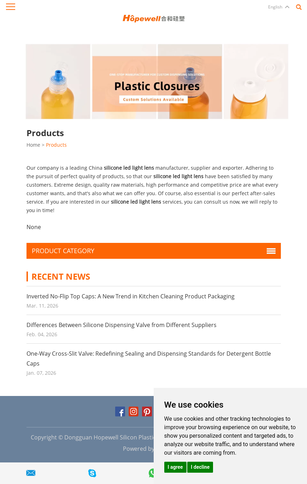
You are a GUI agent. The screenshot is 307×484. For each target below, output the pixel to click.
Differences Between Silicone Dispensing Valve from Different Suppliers (121, 325)
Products (56, 144)
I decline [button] (200, 467)
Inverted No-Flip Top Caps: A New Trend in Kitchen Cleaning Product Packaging (130, 296)
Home (33, 144)
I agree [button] (175, 467)
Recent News (60, 276)
